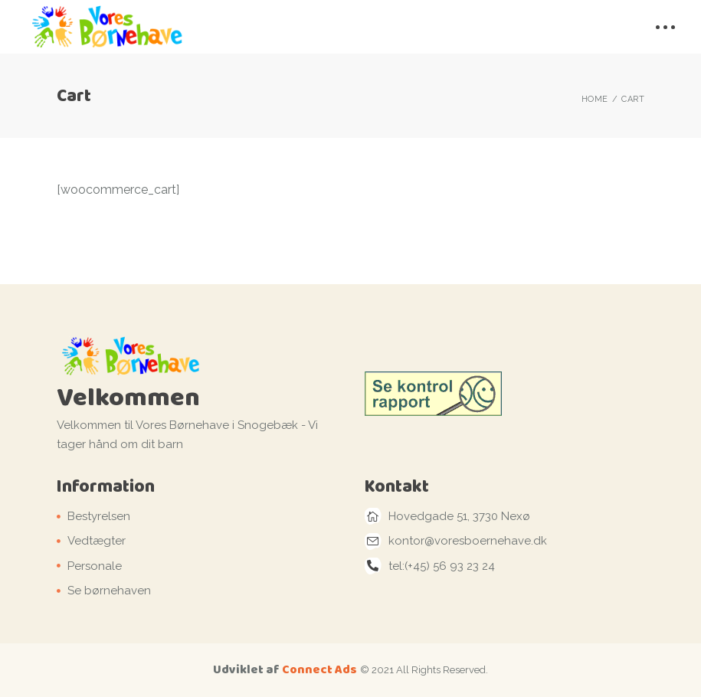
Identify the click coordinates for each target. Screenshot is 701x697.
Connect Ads (319, 669)
